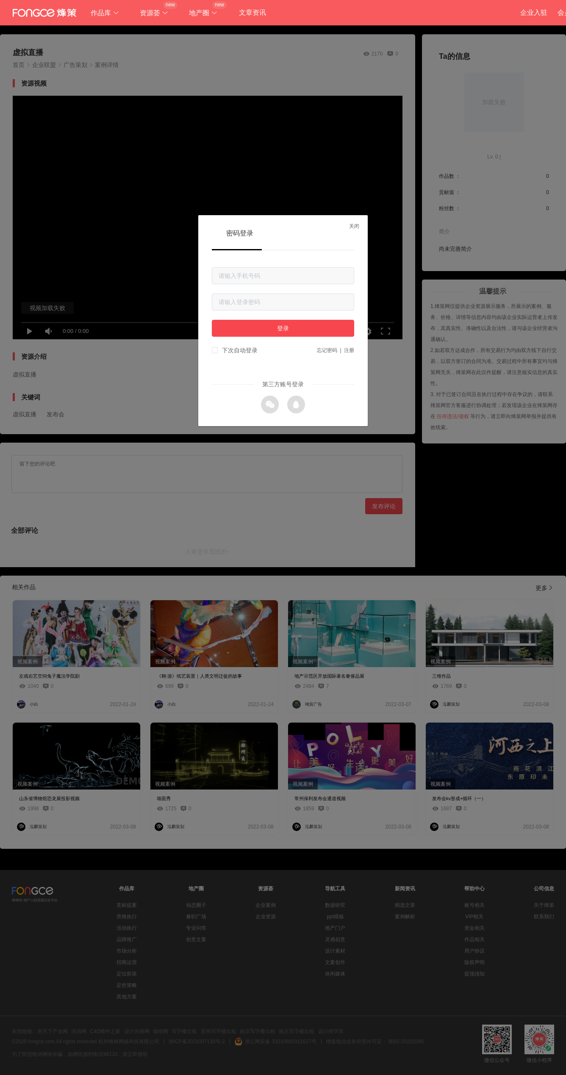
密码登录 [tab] (239, 233)
